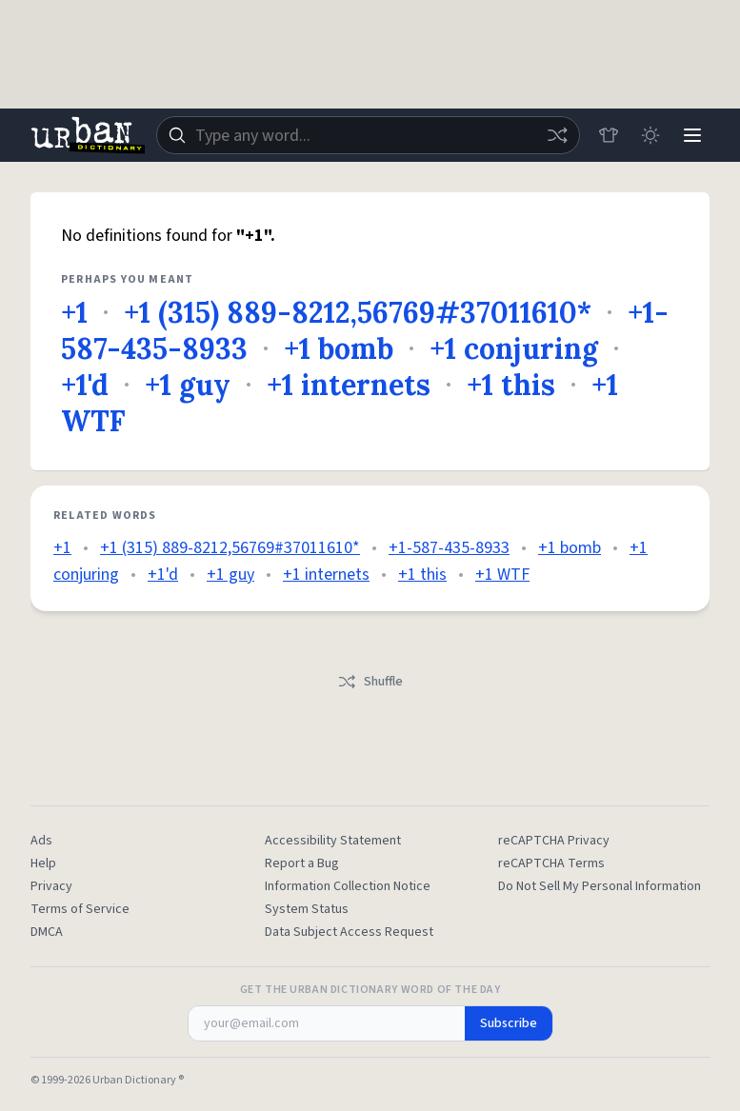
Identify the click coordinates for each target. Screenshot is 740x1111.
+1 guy (187, 385)
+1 (74, 312)
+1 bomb (338, 348)
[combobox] (368, 135)
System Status (307, 909)
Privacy (51, 886)
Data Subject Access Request (349, 932)
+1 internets (348, 385)
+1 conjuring (514, 348)
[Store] (608, 135)
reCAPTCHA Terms (551, 863)
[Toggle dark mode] (650, 135)
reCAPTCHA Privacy (554, 840)
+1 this (511, 385)
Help (43, 863)
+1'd (85, 385)
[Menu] (692, 135)
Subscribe (508, 1023)
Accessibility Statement (333, 840)
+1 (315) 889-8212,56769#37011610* (357, 312)
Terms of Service (80, 909)
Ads (41, 840)
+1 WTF (502, 574)
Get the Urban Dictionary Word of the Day (370, 990)
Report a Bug (302, 863)
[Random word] (557, 135)
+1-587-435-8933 (449, 548)
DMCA (46, 932)
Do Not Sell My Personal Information (599, 886)
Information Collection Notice (347, 886)
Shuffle (370, 681)
